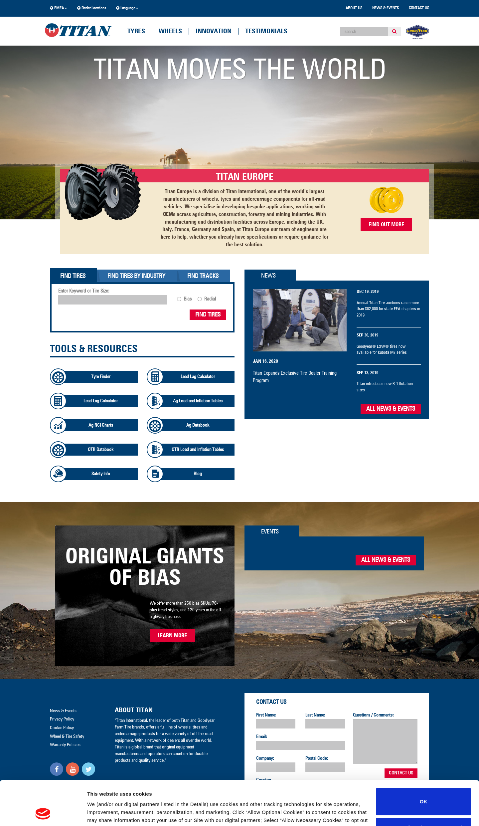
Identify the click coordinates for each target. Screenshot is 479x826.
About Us (354, 8)
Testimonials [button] (266, 31)
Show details (102, 813)
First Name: (266, 715)
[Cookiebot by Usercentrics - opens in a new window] (43, 813)
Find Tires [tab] (72, 276)
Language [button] (127, 8)
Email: (261, 736)
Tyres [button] (136, 31)
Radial (210, 299)
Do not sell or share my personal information (423, 789)
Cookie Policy (321, 786)
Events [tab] (270, 532)
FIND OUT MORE (386, 224)
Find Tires (208, 315)
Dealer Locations (91, 8)
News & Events (385, 8)
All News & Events (390, 409)
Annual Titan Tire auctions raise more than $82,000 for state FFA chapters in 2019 (388, 309)
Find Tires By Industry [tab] (136, 276)
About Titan (134, 710)
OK (423, 760)
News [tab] (268, 276)
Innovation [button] (214, 31)
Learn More (172, 635)
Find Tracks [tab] (203, 276)
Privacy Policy (282, 786)
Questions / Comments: (373, 715)
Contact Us (419, 8)
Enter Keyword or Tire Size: (83, 291)
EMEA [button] (58, 8)
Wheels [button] (170, 31)
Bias (188, 299)
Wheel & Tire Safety (67, 736)
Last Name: (315, 715)
